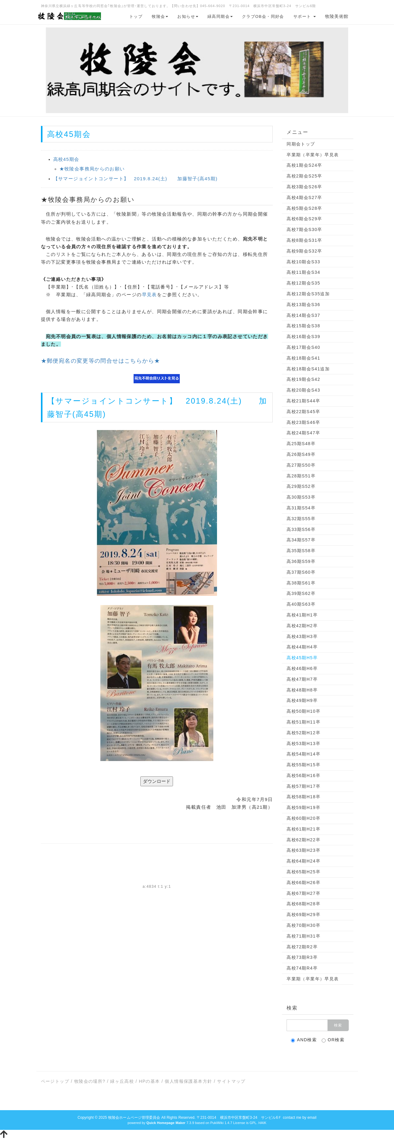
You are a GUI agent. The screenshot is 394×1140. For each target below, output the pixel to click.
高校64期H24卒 (303, 861)
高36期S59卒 (301, 561)
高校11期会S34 (303, 272)
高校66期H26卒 (303, 882)
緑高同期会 (220, 16)
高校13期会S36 (303, 304)
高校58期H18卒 (303, 796)
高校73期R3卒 (302, 957)
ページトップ (55, 1081)
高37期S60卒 (301, 572)
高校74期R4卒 (302, 968)
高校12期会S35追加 (308, 293)
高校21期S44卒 (303, 400)
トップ (136, 16)
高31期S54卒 (301, 507)
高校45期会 (66, 159)
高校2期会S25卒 (304, 175)
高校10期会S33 (303, 261)
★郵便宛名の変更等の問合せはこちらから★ (100, 361)
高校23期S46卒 (303, 422)
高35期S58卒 (301, 550)
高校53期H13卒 (303, 743)
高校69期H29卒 (303, 914)
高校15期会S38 (303, 325)
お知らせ (187, 16)
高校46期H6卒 (302, 668)
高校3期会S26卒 (304, 186)
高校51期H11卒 (303, 721)
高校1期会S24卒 (304, 165)
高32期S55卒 (301, 518)
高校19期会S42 (303, 379)
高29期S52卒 (301, 486)
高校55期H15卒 (303, 764)
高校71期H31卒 (303, 936)
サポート (304, 16)
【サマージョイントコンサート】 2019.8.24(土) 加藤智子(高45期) (135, 178)
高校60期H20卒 (303, 818)
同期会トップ (301, 144)
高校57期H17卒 (303, 786)
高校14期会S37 (303, 315)
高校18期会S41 (303, 358)
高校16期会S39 (303, 336)
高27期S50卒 (301, 465)
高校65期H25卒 (303, 871)
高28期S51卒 (301, 475)
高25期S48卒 (301, 443)
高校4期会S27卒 (304, 197)
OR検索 (333, 1039)
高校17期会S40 (303, 347)
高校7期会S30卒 (304, 229)
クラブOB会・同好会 (263, 16)
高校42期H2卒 (302, 625)
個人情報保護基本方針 (188, 1081)
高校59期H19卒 (303, 807)
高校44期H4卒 (302, 646)
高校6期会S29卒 (304, 218)
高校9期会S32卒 (304, 251)
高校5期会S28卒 (304, 208)
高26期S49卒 (301, 454)
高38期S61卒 (301, 582)
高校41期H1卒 (302, 614)
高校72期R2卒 (302, 946)
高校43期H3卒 (302, 636)
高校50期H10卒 (303, 711)
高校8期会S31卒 (304, 240)
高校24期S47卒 (303, 432)
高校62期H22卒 (303, 839)
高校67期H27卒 (303, 893)
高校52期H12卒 (303, 732)
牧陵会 (160, 16)
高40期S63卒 (301, 604)
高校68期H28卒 (303, 903)
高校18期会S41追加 (308, 368)
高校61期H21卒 (303, 829)
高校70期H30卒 (303, 925)
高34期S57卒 (301, 539)
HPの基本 (149, 1081)
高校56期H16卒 (303, 775)
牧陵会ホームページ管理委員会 (134, 1117)
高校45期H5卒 (302, 657)
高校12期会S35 (303, 283)
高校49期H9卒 (302, 700)
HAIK (262, 1123)
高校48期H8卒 (302, 690)
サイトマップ (231, 1081)
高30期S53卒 (301, 497)
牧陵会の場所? (90, 1081)
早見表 (149, 294)
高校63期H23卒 (303, 850)
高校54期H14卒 (303, 753)
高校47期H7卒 (302, 679)
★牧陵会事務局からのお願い (92, 168)
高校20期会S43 (303, 390)
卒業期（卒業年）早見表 (313, 154)
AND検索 (304, 1039)
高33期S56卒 (301, 529)
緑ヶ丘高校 (122, 1081)
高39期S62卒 (301, 593)
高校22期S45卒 (303, 411)
